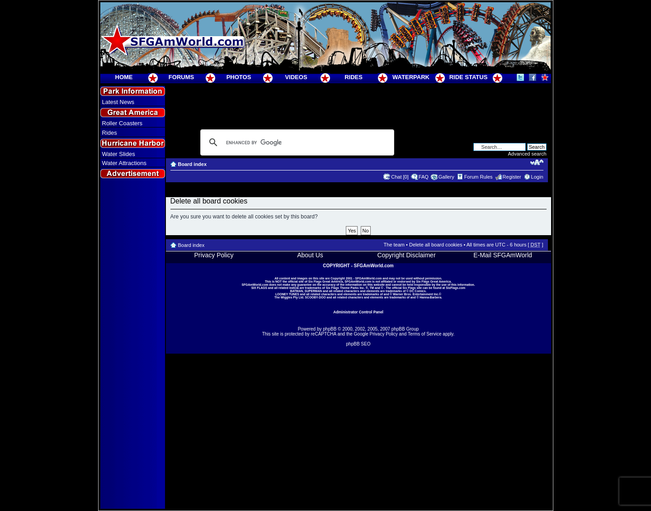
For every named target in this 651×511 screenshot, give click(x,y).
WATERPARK (410, 77)
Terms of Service (424, 333)
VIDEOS (296, 77)
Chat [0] (400, 177)
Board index (192, 164)
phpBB (329, 328)
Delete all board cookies (435, 244)
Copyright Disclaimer (406, 255)
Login (537, 177)
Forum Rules (478, 177)
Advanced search (527, 153)
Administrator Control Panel (358, 312)
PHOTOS (238, 77)
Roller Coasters (122, 123)
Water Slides (118, 154)
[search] (296, 142)
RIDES (353, 77)
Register (512, 177)
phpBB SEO (358, 343)
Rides (109, 132)
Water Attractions (124, 163)
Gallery (446, 177)
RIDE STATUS (468, 77)
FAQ (424, 177)
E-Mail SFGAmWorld (502, 255)
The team (394, 244)
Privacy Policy (213, 255)
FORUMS (181, 77)
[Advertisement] (132, 344)
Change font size (536, 162)
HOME (124, 77)
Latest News (118, 102)
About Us (310, 255)
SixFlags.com (455, 287)
